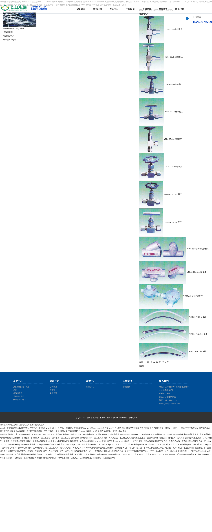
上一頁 (146, 362)
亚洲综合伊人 (120, 448)
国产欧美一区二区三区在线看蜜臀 (66, 438)
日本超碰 (69, 444)
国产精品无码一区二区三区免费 (45, 448)
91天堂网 (164, 454)
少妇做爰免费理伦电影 (36, 458)
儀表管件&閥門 (9, 40)
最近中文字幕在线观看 (36, 441)
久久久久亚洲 (100, 441)
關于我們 (97, 9)
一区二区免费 (137, 441)
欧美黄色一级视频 (26, 451)
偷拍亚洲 (172, 438)
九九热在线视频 (86, 441)
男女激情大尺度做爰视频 (85, 454)
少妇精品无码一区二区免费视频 (94, 438)
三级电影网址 (169, 444)
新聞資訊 (146, 9)
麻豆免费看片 (108, 458)
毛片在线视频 (64, 458)
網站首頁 (81, 9)
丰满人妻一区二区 (135, 448)
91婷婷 (172, 454)
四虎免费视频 (191, 454)
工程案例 (130, 9)
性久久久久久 (66, 448)
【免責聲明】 (133, 417)
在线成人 (75, 458)
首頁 (141, 362)
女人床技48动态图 (164, 448)
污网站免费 (52, 458)
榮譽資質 (163, 9)
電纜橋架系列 (8, 36)
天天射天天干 (114, 438)
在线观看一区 (20, 458)
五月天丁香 (201, 448)
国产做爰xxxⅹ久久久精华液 (118, 441)
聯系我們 (179, 9)
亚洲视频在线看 (117, 451)
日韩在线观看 (149, 441)
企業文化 (53, 390)
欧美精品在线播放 (106, 448)
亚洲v (39, 444)
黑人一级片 (168, 434)
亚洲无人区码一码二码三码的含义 (40, 434)
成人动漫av (20, 434)
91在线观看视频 (196, 441)
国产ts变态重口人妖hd (197, 444)
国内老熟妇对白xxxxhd (130, 434)
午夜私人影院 (149, 448)
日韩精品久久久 (50, 454)
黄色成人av (78, 448)
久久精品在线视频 (130, 444)
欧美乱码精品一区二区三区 (150, 444)
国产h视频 (180, 454)
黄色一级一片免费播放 (92, 451)
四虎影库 (105, 444)
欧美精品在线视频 (35, 454)
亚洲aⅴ (106, 451)
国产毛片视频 (20, 454)
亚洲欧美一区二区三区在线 (190, 451)
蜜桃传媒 (207, 441)
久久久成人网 (116, 444)
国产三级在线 (162, 441)
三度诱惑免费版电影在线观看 (133, 438)
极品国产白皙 (189, 448)
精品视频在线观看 (66, 454)
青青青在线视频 (25, 448)
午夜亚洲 (26, 438)
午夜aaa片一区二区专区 (40, 438)
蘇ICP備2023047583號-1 (117, 417)
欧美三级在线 (175, 441)
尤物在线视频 (13, 444)
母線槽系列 (8, 32)
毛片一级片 (178, 448)
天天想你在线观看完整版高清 (189, 438)
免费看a (185, 441)
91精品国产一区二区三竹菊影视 (81, 434)
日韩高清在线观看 (18, 441)
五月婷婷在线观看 (28, 444)
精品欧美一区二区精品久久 (167, 451)
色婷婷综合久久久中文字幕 (53, 444)
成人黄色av (12, 448)
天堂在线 (38, 451)
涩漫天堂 (163, 438)
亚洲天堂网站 (153, 438)
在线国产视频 (61, 434)
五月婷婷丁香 (73, 441)
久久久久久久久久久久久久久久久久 (144, 454)
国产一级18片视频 (50, 451)
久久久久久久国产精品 (56, 441)
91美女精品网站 (90, 448)
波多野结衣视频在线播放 (152, 434)
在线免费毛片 (102, 454)
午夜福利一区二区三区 (118, 454)
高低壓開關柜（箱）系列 (13, 28)
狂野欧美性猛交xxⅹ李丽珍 (91, 458)
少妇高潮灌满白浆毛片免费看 (186, 434)
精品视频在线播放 (13, 438)
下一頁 (161, 362)
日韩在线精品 (181, 444)
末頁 (167, 362)
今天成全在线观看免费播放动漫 (87, 444)
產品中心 (114, 9)
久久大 (4, 444)
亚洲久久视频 (102, 434)
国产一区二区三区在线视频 (70, 451)
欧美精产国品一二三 (145, 451)
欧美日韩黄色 (114, 434)
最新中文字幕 (130, 451)
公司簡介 (53, 387)
